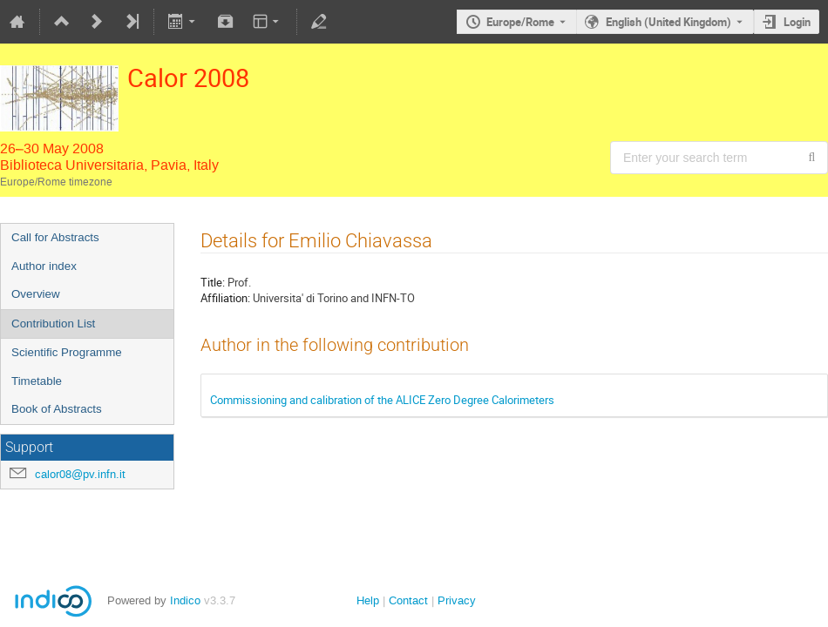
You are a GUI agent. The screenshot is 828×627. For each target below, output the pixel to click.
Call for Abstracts (55, 237)
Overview (35, 293)
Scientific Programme (66, 352)
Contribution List (53, 323)
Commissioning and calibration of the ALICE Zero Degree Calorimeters (382, 400)
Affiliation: (225, 298)
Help (367, 600)
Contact (408, 600)
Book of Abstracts (56, 408)
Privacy (457, 600)
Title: (212, 282)
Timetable (36, 381)
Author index (44, 266)
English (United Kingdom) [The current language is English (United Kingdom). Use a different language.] (668, 22)
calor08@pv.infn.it (80, 474)
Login (797, 22)
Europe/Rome (520, 22)
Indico (185, 600)
